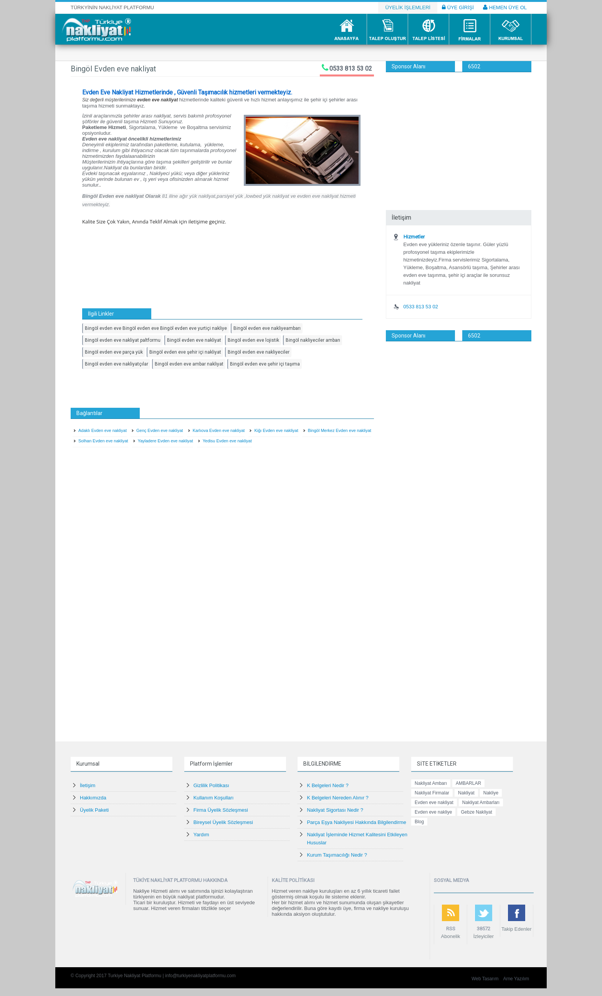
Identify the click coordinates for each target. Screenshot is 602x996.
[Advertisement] (458, 130)
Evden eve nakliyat (434, 802)
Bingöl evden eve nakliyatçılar (116, 364)
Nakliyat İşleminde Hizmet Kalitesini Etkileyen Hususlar (357, 838)
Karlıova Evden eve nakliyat (219, 430)
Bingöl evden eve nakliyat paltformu (122, 340)
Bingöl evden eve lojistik (253, 340)
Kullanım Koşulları (214, 798)
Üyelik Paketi (94, 810)
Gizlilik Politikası (211, 785)
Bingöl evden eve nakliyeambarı (267, 328)
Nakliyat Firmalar (432, 793)
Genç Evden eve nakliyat (159, 430)
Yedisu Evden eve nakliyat (227, 440)
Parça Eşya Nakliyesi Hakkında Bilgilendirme (356, 822)
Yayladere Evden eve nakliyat (165, 440)
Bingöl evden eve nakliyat (194, 340)
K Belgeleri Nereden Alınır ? (337, 798)
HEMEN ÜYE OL (505, 7)
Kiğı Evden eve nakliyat (276, 430)
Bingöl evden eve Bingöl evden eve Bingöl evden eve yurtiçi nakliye (156, 328)
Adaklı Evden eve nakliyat (102, 430)
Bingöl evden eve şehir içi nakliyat (185, 352)
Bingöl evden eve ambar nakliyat (189, 364)
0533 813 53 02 (350, 68)
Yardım (201, 834)
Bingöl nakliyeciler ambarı (313, 340)
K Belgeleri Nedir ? (327, 785)
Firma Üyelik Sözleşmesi (221, 810)
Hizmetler (414, 237)
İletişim (87, 785)
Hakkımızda (93, 798)
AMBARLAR (468, 783)
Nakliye (490, 793)
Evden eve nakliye (433, 812)
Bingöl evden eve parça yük (114, 352)
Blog (419, 821)
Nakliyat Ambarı (431, 783)
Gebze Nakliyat (476, 812)
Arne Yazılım (516, 978)
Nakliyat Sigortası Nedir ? (335, 810)
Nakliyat (466, 793)
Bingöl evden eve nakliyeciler (258, 352)
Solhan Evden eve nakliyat (103, 440)
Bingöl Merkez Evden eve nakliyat (339, 430)
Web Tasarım (484, 978)
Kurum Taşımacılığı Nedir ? (337, 855)
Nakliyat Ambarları (480, 802)
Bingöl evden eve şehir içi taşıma (265, 364)
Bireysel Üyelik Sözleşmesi (223, 822)
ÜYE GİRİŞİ (458, 7)
